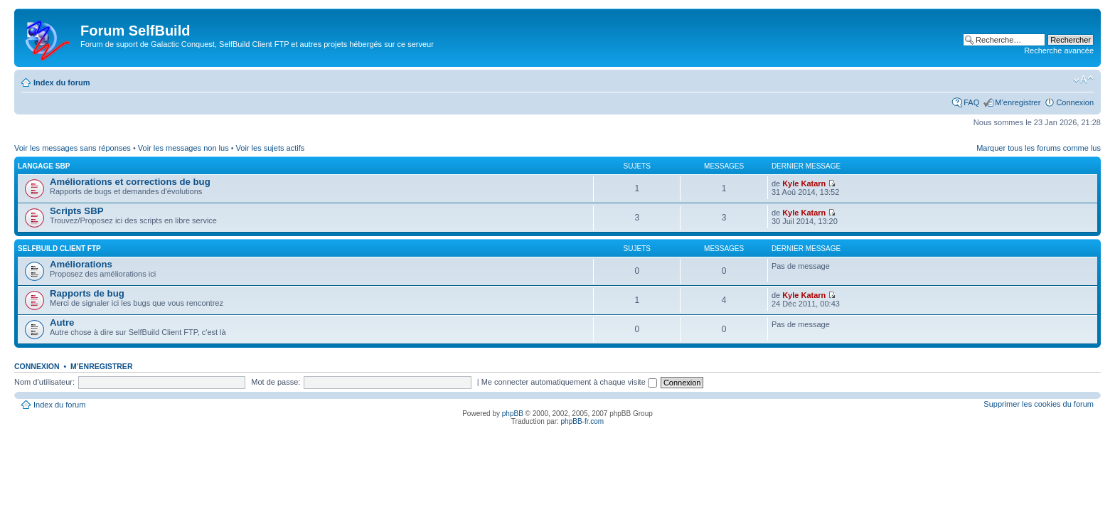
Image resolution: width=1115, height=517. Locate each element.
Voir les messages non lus (183, 148)
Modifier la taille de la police (1083, 79)
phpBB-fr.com (582, 421)
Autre (62, 322)
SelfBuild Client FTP (59, 248)
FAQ (971, 102)
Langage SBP (44, 166)
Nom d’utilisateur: (44, 382)
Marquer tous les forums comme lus (1038, 148)
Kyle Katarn (804, 183)
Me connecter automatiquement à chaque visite (569, 382)
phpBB (512, 413)
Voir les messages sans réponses (72, 148)
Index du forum (61, 82)
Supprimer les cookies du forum (1038, 404)
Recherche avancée (1059, 50)
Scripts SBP (77, 211)
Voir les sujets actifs (270, 148)
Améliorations (81, 264)
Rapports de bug (87, 293)
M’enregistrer (1017, 102)
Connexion (1075, 102)
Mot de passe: (275, 382)
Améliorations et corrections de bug (130, 181)
